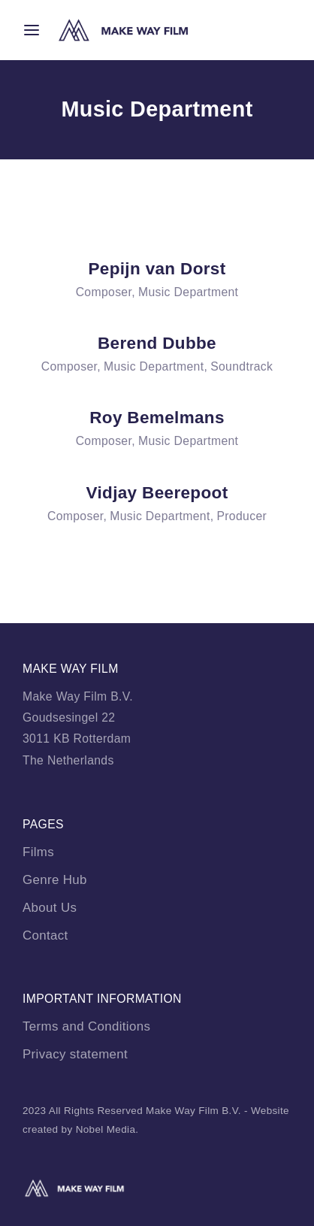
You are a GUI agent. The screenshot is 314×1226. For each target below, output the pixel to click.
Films (38, 852)
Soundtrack (241, 366)
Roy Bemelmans (157, 417)
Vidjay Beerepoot (157, 492)
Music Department (188, 292)
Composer (104, 292)
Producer (241, 516)
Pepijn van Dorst (156, 268)
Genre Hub (55, 880)
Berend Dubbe (157, 343)
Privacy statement (75, 1054)
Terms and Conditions (86, 1026)
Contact (45, 935)
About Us (50, 908)
